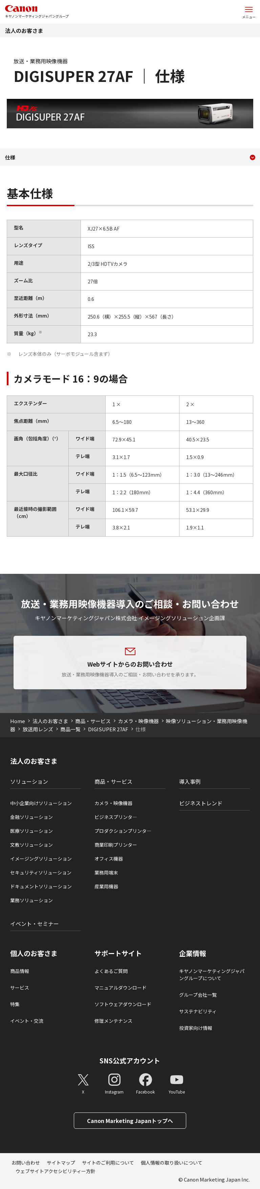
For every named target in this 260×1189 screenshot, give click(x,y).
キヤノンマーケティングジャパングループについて (211, 974)
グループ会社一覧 (198, 994)
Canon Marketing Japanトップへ (130, 1121)
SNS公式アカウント (130, 1060)
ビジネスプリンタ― (115, 817)
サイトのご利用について (108, 1162)
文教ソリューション (31, 844)
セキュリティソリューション (40, 872)
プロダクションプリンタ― (122, 830)
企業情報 (192, 953)
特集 (15, 1004)
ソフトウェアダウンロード (122, 1004)
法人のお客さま (24, 30)
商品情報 (19, 971)
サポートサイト (118, 953)
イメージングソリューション (41, 858)
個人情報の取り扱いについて (171, 1162)
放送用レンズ (38, 729)
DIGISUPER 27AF (108, 729)
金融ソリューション (31, 817)
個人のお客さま (34, 953)
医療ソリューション (31, 830)
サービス (19, 987)
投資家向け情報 (195, 1027)
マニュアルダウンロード (120, 987)
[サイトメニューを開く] (248, 11)
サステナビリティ (198, 1011)
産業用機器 (106, 886)
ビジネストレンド (200, 803)
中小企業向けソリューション (41, 803)
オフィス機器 (108, 858)
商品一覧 (70, 729)
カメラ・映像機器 (138, 721)
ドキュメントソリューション (41, 886)
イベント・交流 (26, 1020)
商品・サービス (93, 721)
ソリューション (29, 781)
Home (17, 721)
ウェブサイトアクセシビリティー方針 (55, 1171)
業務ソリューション (31, 900)
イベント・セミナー (34, 924)
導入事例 (190, 781)
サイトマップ (61, 1162)
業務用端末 (106, 872)
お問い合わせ (26, 1162)
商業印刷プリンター (115, 844)
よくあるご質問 (111, 971)
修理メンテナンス (113, 1020)
